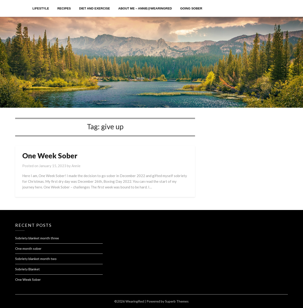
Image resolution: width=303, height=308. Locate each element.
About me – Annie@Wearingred (145, 8)
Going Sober (191, 8)
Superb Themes (177, 301)
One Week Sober (49, 155)
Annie (75, 166)
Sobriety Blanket (27, 269)
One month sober (28, 248)
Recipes (64, 8)
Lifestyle (40, 8)
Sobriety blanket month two (36, 259)
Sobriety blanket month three (37, 238)
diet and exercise (94, 8)
